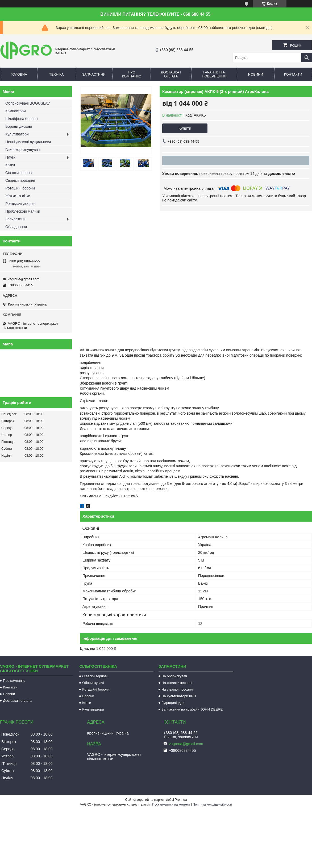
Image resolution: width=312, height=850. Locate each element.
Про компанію (132, 74)
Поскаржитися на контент (171, 804)
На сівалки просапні (177, 689)
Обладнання (16, 227)
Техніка (56, 74)
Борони (88, 696)
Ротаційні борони (20, 188)
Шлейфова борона (21, 119)
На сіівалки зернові (176, 683)
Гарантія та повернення (214, 74)
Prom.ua (181, 800)
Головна (19, 74)
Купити (184, 128)
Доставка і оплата (171, 74)
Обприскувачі (93, 683)
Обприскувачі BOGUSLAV (27, 103)
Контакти (293, 74)
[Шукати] (306, 57)
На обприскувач (174, 676)
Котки (10, 165)
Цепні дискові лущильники (28, 142)
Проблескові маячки (22, 211)
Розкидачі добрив (20, 203)
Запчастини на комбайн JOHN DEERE (192, 709)
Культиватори (17, 134)
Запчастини (94, 74)
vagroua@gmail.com (23, 279)
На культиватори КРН (178, 696)
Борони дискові (18, 126)
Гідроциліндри (172, 703)
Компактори (15, 111)
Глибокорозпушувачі (22, 149)
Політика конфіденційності (212, 804)
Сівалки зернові (18, 173)
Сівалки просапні (20, 180)
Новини (255, 74)
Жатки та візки (17, 196)
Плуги (10, 157)
